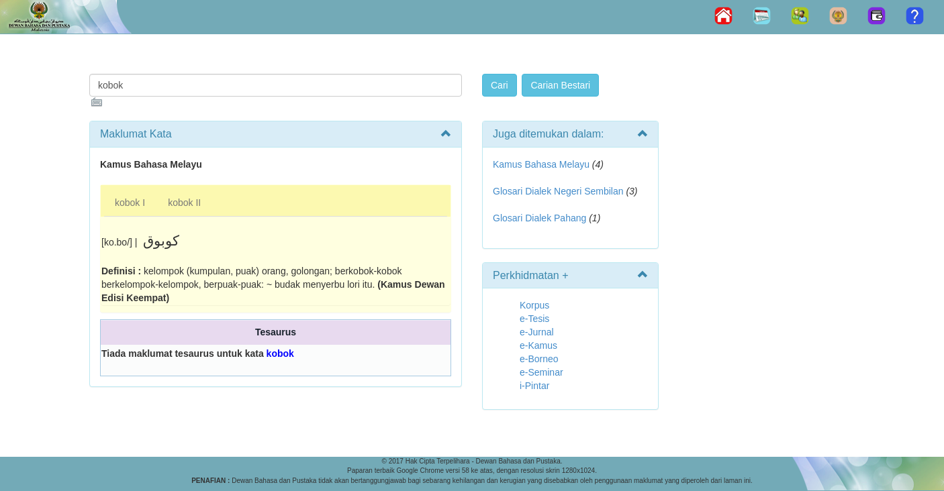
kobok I (130, 202)
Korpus (534, 305)
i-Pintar (534, 385)
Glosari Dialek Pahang (539, 218)
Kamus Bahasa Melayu (542, 164)
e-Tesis (534, 318)
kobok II (184, 202)
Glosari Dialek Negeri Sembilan (558, 191)
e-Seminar (541, 372)
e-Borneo (539, 358)
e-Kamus (538, 345)
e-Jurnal (537, 332)
